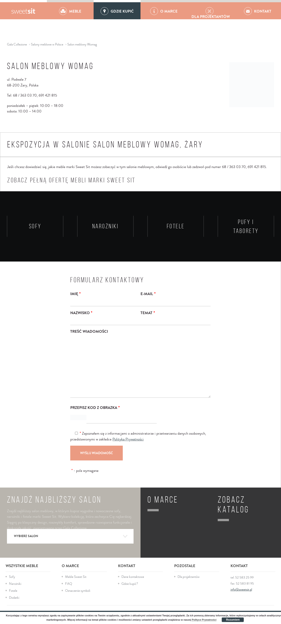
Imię (75, 294)
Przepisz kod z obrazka (95, 407)
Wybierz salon (71, 536)
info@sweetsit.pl (241, 589)
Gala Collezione (23, 10)
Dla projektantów (189, 576)
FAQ (68, 583)
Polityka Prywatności (128, 439)
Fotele (13, 590)
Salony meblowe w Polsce (47, 44)
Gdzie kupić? (129, 583)
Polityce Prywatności (204, 619)
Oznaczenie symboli (77, 590)
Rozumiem (233, 619)
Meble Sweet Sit (75, 576)
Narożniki (15, 583)
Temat (147, 313)
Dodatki (14, 597)
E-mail (148, 294)
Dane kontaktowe (132, 576)
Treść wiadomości (89, 331)
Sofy (12, 576)
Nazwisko (81, 313)
